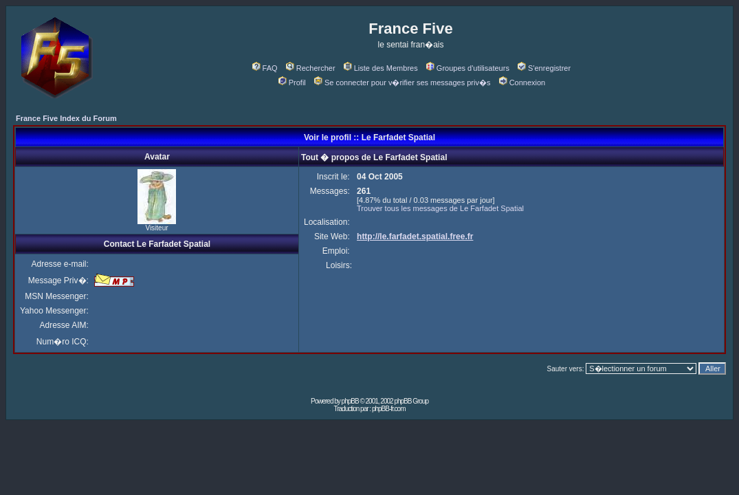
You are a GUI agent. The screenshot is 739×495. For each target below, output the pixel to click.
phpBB (350, 401)
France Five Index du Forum (66, 118)
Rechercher (310, 68)
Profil (292, 82)
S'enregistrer (544, 68)
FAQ (265, 68)
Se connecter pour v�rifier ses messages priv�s (402, 82)
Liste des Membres (381, 68)
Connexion (522, 82)
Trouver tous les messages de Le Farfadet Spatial (440, 208)
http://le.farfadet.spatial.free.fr (415, 236)
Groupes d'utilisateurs (467, 68)
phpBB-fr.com (389, 408)
